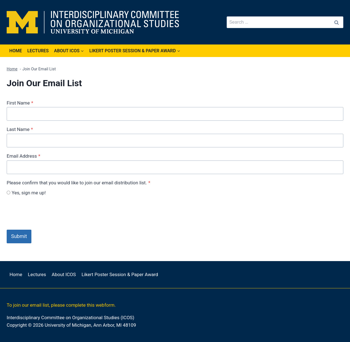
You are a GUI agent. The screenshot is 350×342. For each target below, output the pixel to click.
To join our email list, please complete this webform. (61, 305)
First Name (20, 103)
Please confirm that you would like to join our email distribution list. (78, 182)
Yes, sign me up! (29, 192)
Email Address (23, 156)
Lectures (38, 50)
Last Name (20, 129)
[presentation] (49, 212)
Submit (19, 236)
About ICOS (64, 274)
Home (15, 50)
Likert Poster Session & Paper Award (119, 274)
